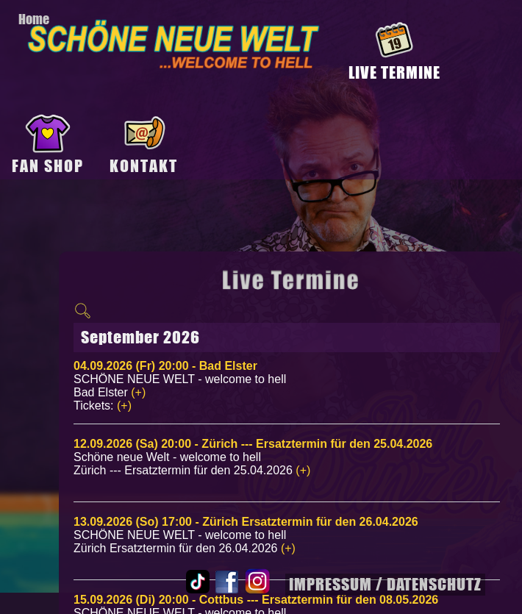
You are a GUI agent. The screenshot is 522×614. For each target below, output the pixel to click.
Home (33, 19)
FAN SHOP (48, 166)
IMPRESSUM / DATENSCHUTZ (385, 584)
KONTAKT (144, 166)
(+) (138, 392)
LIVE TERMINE (394, 72)
